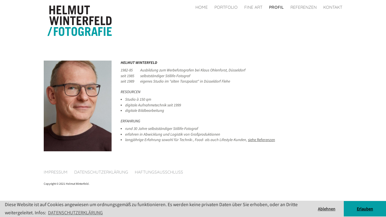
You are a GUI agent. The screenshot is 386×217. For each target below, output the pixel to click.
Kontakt (332, 7)
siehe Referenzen (261, 139)
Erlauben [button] (365, 209)
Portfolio (226, 7)
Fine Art (253, 7)
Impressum (56, 172)
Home (201, 7)
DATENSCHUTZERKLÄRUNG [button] (75, 212)
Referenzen (303, 7)
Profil (276, 7)
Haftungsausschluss (159, 172)
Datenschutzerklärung (101, 172)
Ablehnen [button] (326, 209)
